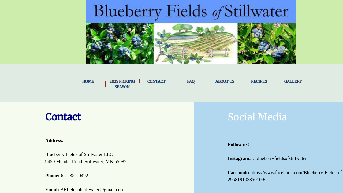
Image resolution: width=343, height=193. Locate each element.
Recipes (259, 81)
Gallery (293, 81)
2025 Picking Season (122, 84)
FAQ (191, 81)
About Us (224, 81)
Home (88, 81)
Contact (156, 81)
